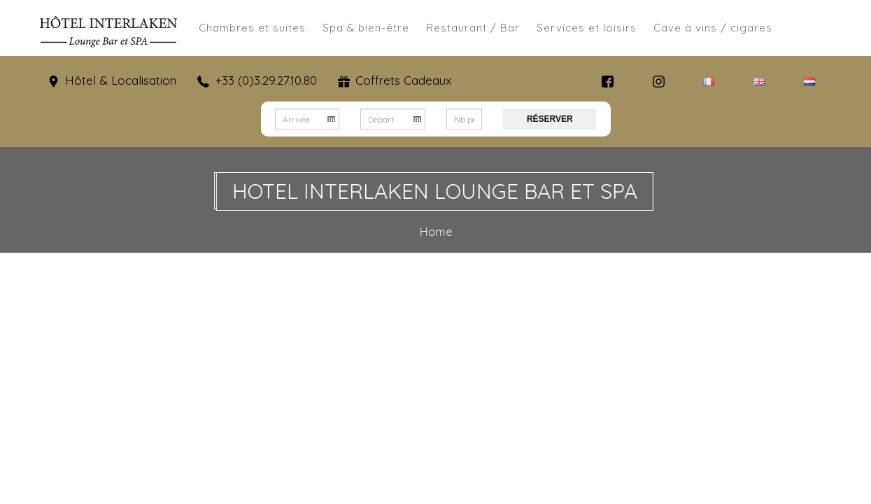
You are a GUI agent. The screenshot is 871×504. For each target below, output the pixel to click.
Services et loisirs (587, 27)
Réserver (550, 119)
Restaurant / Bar (473, 27)
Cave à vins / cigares (712, 27)
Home (437, 232)
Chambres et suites (252, 27)
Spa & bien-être (366, 27)
